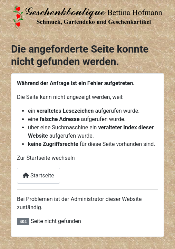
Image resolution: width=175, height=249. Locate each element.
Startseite (38, 175)
